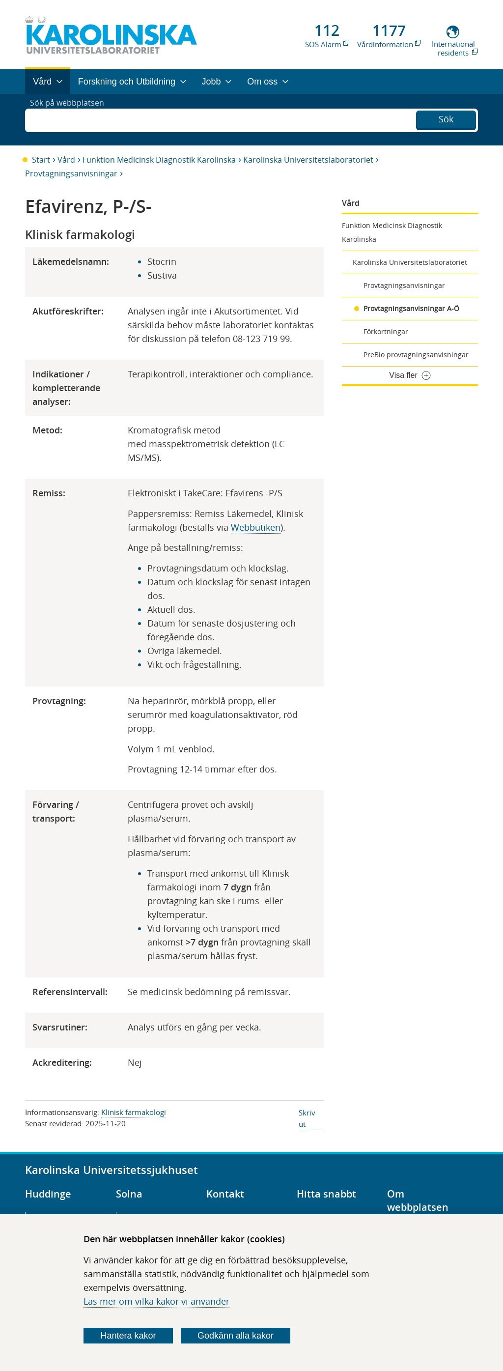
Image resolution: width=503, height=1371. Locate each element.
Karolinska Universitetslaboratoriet (308, 159)
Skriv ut (307, 1118)
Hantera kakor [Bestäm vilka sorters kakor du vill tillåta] (128, 1336)
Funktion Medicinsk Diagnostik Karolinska (159, 159)
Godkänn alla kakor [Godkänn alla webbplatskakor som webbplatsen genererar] (235, 1336)
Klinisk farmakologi (133, 1112)
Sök (446, 118)
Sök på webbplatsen (71, 119)
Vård (66, 159)
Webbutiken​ (255, 527)
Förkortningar (385, 331)
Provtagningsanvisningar (71, 173)
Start (41, 159)
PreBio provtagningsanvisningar (416, 354)
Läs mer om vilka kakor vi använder (156, 1301)
